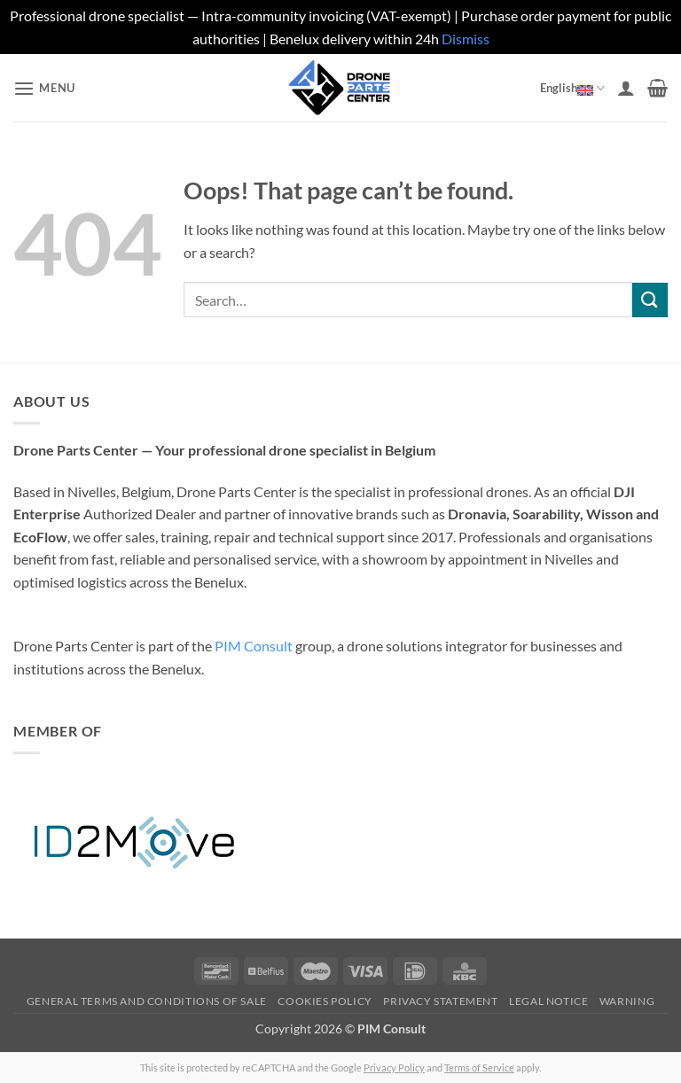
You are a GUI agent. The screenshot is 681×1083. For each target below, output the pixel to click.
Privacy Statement (440, 1001)
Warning (626, 1001)
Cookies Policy (325, 1001)
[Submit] (650, 300)
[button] (44, 88)
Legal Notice (548, 1001)
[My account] (626, 87)
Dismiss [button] (465, 38)
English (572, 88)
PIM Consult (254, 645)
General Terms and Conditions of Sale (147, 1001)
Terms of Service (479, 1067)
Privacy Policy (394, 1067)
